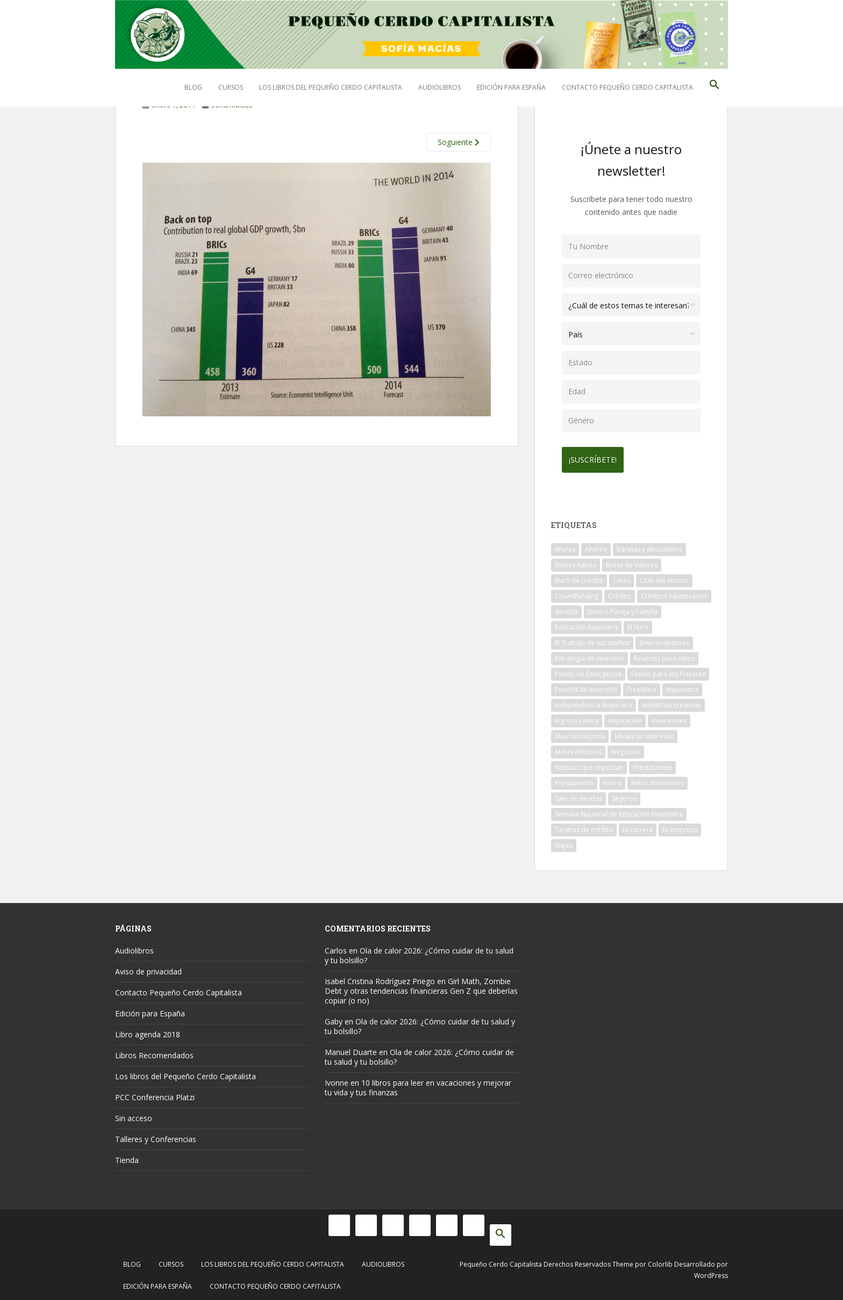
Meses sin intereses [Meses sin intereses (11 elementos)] (644, 732)
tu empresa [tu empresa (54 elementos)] (679, 825)
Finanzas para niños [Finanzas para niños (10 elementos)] (664, 654)
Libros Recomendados (154, 1051)
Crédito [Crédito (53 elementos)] (619, 592)
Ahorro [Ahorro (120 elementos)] (596, 545)
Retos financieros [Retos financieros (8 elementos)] (657, 779)
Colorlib (660, 1260)
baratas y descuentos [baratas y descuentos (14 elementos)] (649, 545)
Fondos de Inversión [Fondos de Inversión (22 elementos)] (586, 685)
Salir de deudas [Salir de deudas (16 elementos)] (578, 794)
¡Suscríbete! (596, 456)
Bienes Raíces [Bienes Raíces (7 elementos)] (575, 561)
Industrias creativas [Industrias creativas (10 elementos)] (671, 701)
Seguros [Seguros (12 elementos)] (624, 794)
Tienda (127, 1156)
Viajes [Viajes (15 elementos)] (564, 841)
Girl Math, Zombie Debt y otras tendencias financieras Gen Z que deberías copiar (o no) (421, 987)
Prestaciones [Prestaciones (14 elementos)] (652, 763)
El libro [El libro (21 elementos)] (637, 623)
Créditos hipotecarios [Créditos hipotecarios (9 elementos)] (674, 592)
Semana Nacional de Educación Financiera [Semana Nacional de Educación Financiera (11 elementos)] (619, 810)
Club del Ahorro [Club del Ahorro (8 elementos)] (664, 576)
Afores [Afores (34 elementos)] (565, 545)
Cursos (230, 87)
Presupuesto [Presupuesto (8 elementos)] (574, 779)
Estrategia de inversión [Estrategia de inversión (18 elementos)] (589, 654)
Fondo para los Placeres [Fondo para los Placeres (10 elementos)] (668, 670)
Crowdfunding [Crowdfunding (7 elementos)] (576, 592)
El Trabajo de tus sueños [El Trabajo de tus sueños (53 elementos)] (592, 639)
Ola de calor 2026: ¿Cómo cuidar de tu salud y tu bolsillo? (419, 952)
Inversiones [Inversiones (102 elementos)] (669, 716)
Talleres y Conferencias (155, 1135)
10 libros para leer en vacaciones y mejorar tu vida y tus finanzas (418, 1084)
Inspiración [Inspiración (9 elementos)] (625, 716)
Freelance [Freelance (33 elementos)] (641, 685)
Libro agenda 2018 (147, 1030)
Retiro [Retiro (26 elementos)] (612, 779)
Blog (193, 87)
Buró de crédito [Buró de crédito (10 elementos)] (579, 576)
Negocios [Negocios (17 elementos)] (625, 748)
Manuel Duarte (351, 1048)
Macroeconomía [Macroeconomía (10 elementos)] (580, 732)
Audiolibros (439, 87)
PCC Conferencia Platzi (155, 1093)
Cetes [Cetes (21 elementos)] (621, 576)
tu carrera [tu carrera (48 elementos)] (638, 825)
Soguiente (459, 142)
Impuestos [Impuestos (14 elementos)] (682, 685)
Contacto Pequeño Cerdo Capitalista (627, 87)
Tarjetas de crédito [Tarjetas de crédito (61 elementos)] (584, 825)
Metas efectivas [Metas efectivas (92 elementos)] (578, 748)
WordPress (711, 1271)
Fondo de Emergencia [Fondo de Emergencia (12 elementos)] (588, 670)
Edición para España (511, 87)
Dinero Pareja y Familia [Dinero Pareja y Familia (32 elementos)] (623, 607)
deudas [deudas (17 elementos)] (566, 607)
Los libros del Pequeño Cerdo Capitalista (330, 87)
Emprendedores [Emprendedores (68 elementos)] (664, 639)
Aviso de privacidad (148, 968)
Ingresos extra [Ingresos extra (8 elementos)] (576, 716)
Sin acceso (133, 1114)
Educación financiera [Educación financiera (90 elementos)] (586, 623)
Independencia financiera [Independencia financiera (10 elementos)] (593, 701)
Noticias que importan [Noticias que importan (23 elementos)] (589, 763)
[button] (714, 87)
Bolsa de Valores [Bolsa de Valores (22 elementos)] (632, 561)
